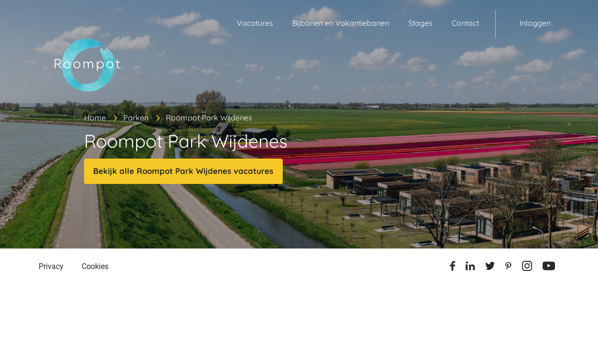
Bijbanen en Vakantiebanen (340, 23)
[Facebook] (452, 267)
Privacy (51, 266)
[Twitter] (490, 267)
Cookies (95, 266)
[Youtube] (548, 267)
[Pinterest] (508, 267)
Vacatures (255, 23)
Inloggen (535, 23)
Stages (420, 23)
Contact (465, 23)
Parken (136, 117)
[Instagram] (527, 267)
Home (95, 117)
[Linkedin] (470, 267)
